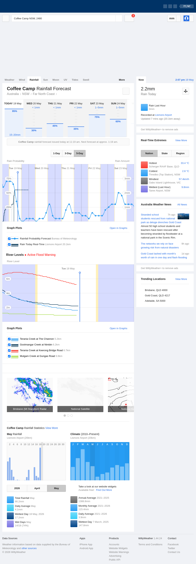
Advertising (115, 555)
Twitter (171, 548)
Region (180, 153)
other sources (29, 548)
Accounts (114, 544)
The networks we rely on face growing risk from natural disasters (165, 245)
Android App (86, 548)
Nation (149, 153)
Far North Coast (44, 94)
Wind (22, 79)
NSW (25, 94)
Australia (13, 94)
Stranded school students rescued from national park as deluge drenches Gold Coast (165, 226)
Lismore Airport (163, 114)
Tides (75, 79)
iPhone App (86, 544)
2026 (17, 488)
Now (141, 79)
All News (182, 204)
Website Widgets (118, 548)
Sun (45, 79)
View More (181, 140)
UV (65, 79)
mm (171, 18)
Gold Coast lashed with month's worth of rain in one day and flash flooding (165, 255)
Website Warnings (119, 552)
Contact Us (174, 552)
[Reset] (112, 18)
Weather (9, 79)
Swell (86, 79)
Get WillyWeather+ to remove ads (159, 129)
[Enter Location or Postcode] (66, 18)
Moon (55, 79)
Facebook (173, 544)
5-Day (79, 153)
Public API (114, 559)
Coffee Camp (59, 93)
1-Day (56, 153)
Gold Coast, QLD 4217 (157, 295)
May (56, 488)
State (165, 153)
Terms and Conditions (150, 544)
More (122, 79)
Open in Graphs (118, 228)
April (37, 488)
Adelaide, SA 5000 (155, 300)
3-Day (68, 153)
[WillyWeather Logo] (20, 6)
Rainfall (34, 79)
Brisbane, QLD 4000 (156, 290)
